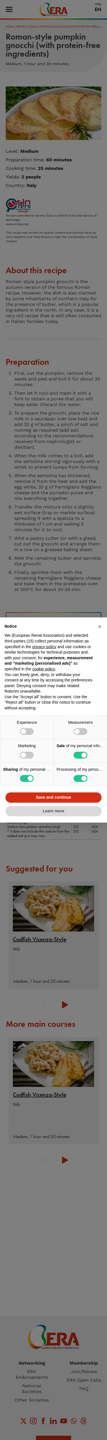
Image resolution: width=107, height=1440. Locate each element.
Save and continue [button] (53, 797)
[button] (99, 626)
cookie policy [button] (43, 669)
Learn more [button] (53, 811)
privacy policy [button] (44, 646)
